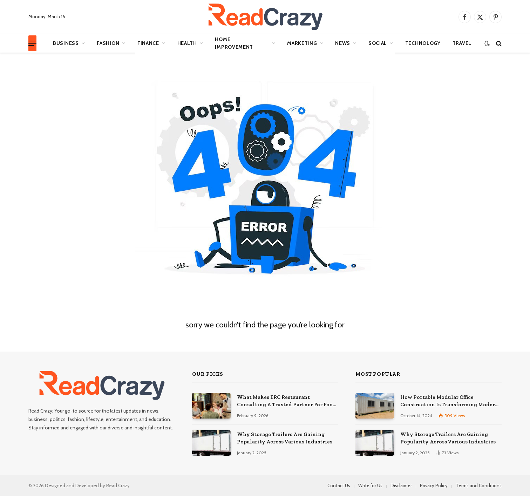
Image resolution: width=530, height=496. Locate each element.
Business (66, 43)
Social (377, 43)
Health (187, 43)
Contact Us (338, 485)
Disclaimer (401, 485)
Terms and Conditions (479, 485)
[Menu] (32, 43)
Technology (423, 43)
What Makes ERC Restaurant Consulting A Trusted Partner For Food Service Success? (286, 401)
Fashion (108, 43)
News (342, 43)
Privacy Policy (434, 485)
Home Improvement (234, 43)
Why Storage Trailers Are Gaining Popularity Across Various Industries (284, 438)
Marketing (302, 43)
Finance (148, 43)
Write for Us (370, 485)
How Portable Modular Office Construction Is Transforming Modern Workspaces (449, 401)
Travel (462, 43)
